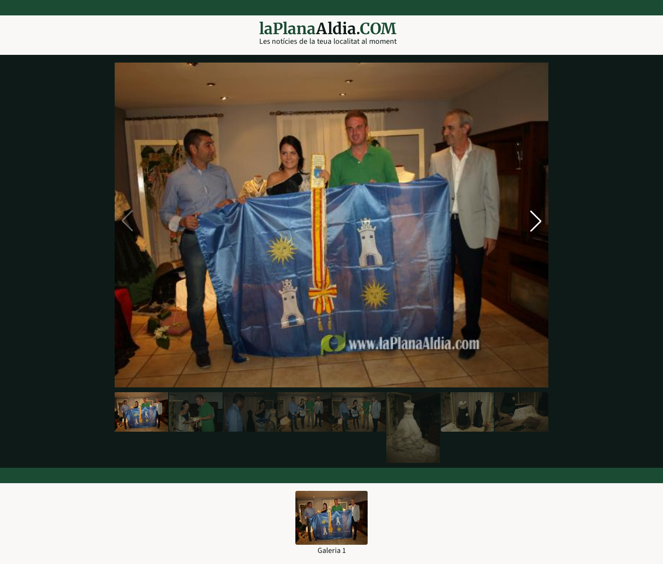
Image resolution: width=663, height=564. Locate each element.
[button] (535, 220)
